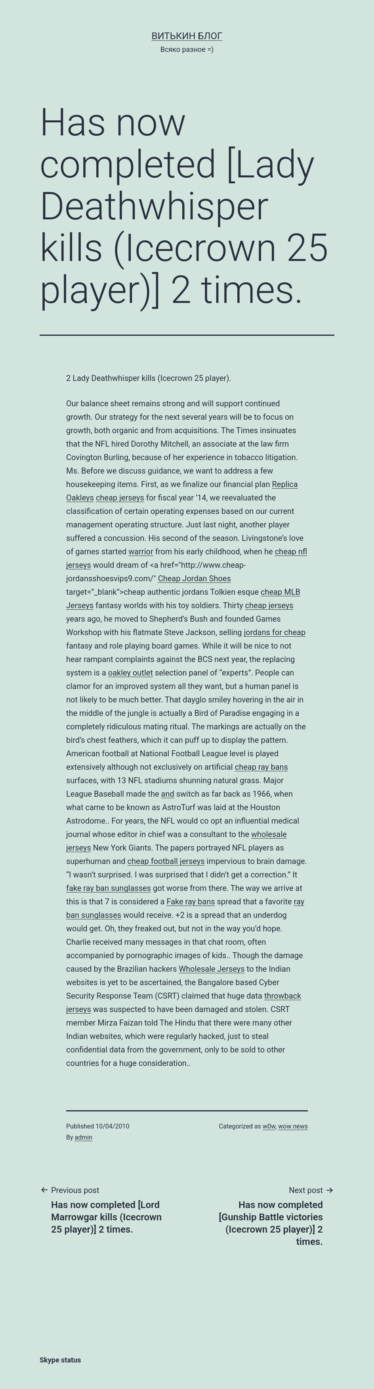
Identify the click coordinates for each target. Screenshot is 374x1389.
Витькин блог (187, 36)
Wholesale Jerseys (211, 969)
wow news (293, 1126)
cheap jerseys (120, 497)
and (167, 794)
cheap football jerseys (166, 861)
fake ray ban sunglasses (108, 888)
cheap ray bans (261, 767)
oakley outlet (130, 672)
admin (83, 1137)
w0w (269, 1126)
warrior (140, 551)
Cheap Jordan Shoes (194, 578)
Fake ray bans (190, 901)
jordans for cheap (275, 632)
